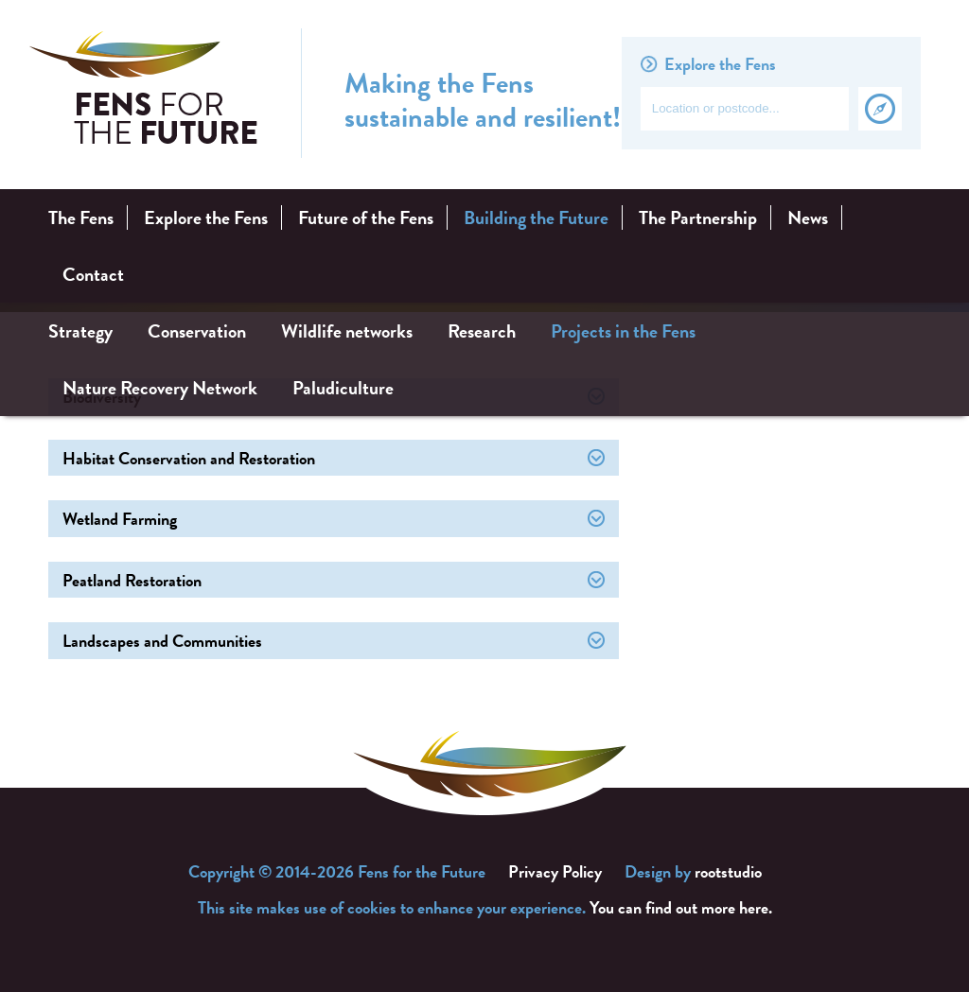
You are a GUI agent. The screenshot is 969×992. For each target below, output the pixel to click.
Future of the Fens (365, 217)
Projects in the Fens (623, 331)
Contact (93, 274)
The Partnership (698, 217)
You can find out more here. (681, 907)
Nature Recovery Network (159, 388)
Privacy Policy (555, 871)
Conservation (197, 331)
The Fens (81, 217)
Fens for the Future (143, 93)
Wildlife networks (347, 331)
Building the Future (536, 217)
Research (482, 331)
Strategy (80, 331)
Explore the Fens (206, 217)
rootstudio (728, 871)
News (807, 217)
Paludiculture (343, 388)
